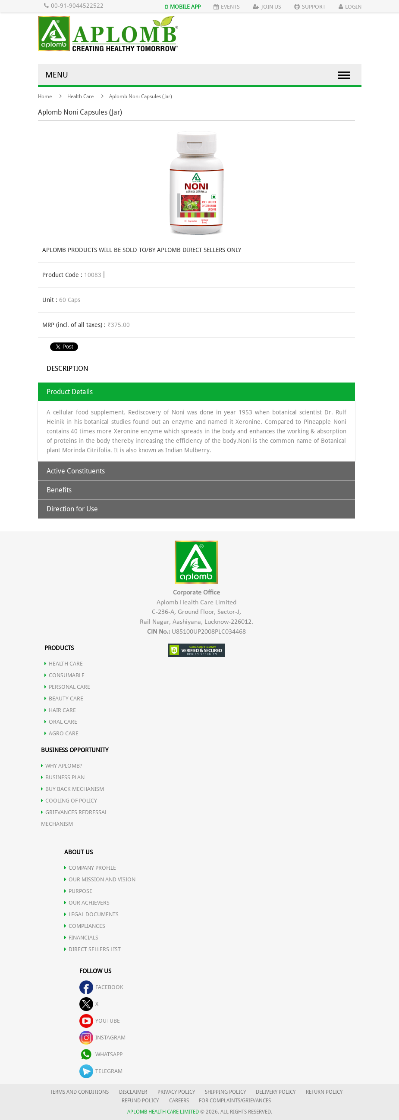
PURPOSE (78, 891)
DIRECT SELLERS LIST (92, 949)
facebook (101, 987)
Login (350, 6)
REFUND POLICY (140, 1101)
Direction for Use (72, 509)
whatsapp (101, 1054)
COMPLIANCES (84, 926)
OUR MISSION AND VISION (99, 879)
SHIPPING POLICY (226, 1092)
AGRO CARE (61, 733)
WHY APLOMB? (61, 765)
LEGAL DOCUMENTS (91, 914)
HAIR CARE (60, 710)
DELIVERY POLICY (275, 1092)
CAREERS (179, 1101)
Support (310, 6)
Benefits (59, 490)
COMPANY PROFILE (90, 868)
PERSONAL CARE (67, 687)
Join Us (267, 6)
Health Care (80, 96)
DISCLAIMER (133, 1092)
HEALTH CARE (63, 663)
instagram (102, 1037)
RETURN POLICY (324, 1092)
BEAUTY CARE (63, 698)
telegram (101, 1071)
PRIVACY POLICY (176, 1092)
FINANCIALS (81, 937)
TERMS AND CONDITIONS (79, 1092)
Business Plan (63, 777)
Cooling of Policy (69, 800)
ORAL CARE (60, 722)
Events (227, 6)
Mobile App (183, 6)
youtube (99, 1020)
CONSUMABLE (64, 675)
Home (45, 96)
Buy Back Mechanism (72, 789)
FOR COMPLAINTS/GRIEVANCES (235, 1101)
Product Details (70, 392)
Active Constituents (76, 471)
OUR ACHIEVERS (87, 902)
